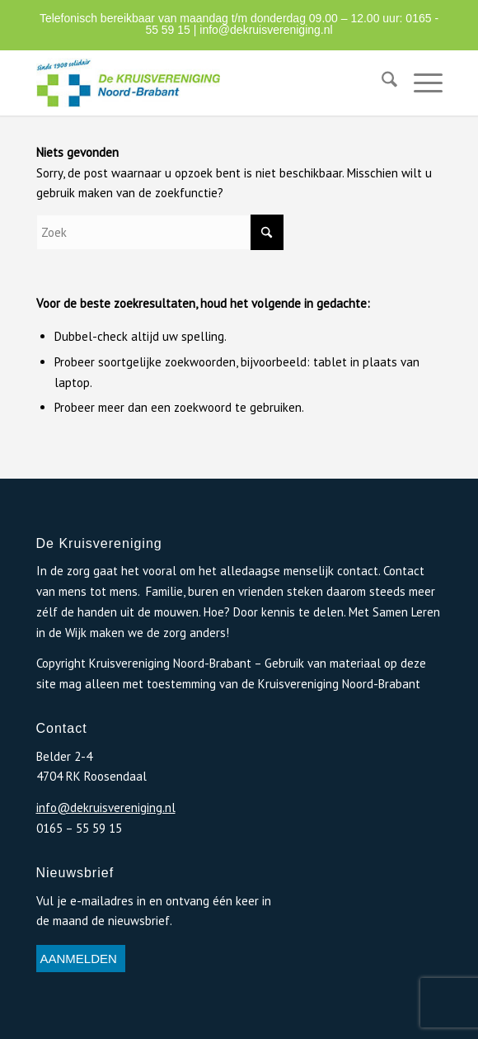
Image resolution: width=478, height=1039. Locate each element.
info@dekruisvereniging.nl (265, 29)
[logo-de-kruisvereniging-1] (198, 83)
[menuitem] (381, 83)
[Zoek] (381, 83)
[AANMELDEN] (80, 959)
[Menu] (420, 83)
